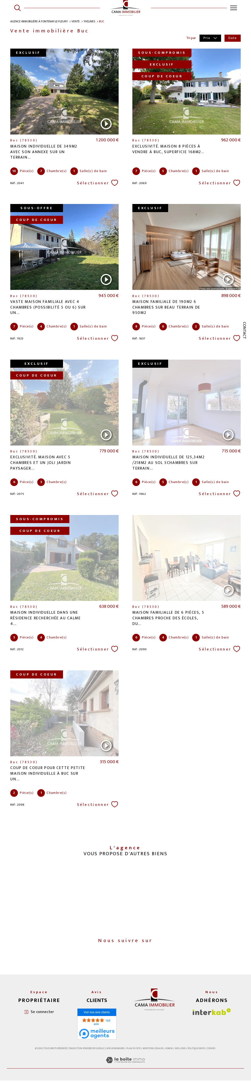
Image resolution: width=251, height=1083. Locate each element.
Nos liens (180, 1051)
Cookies (211, 1050)
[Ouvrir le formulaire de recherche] (17, 7)
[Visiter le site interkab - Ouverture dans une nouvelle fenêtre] (212, 1014)
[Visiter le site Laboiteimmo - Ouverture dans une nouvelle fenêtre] (125, 1068)
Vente (76, 21)
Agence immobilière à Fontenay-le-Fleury (39, 21)
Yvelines (90, 21)
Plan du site (133, 1051)
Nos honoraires (115, 1051)
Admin (169, 1051)
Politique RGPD (196, 1051)
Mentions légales (153, 1051)
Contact (244, 330)
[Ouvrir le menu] (233, 8)
